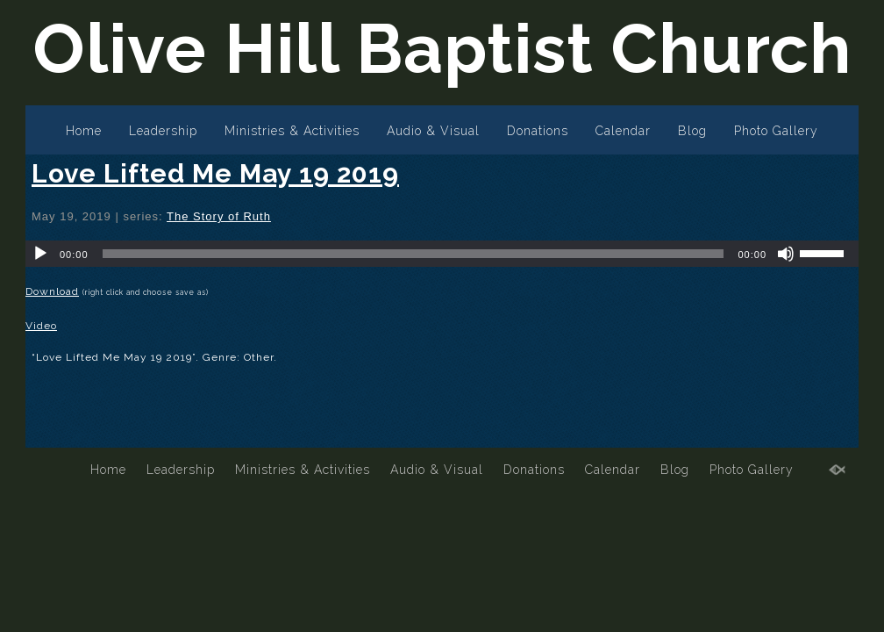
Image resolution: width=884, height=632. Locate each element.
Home (84, 131)
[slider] (413, 253)
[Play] (40, 253)
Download (52, 291)
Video (41, 326)
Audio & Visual (433, 131)
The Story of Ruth (219, 216)
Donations (537, 131)
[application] (442, 254)
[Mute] (786, 253)
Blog (692, 131)
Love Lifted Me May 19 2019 (215, 173)
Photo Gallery (776, 131)
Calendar (623, 131)
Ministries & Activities (292, 131)
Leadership (163, 131)
